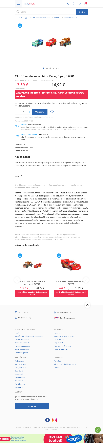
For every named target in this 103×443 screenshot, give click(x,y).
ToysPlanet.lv (20, 384)
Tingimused (58, 343)
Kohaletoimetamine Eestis (64, 336)
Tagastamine (59, 340)
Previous (17, 280)
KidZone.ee (19, 361)
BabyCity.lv (19, 374)
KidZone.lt (19, 381)
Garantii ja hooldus (22, 340)
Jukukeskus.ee (20, 364)
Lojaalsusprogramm (22, 346)
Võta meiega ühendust (62, 346)
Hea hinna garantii (22, 353)
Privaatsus (57, 361)
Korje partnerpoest (61, 349)
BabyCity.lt (19, 371)
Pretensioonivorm (22, 349)
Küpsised (57, 368)
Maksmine (57, 333)
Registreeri (32, 406)
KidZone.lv (19, 387)
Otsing (82, 12)
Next (86, 280)
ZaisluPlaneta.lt (21, 378)
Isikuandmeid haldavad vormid (65, 364)
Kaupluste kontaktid (22, 343)
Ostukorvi (39, 112)
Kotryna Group (20, 368)
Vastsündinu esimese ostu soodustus (29, 336)
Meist (17, 333)
